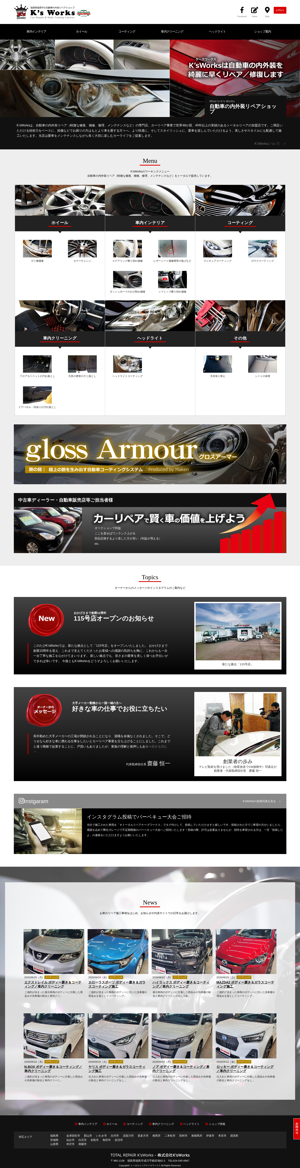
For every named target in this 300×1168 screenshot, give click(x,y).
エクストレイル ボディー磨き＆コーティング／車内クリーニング (53, 984)
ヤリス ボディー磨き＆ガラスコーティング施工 (117, 1069)
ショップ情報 (215, 1124)
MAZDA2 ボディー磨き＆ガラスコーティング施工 (245, 984)
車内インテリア (36, 31)
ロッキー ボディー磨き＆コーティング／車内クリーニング (245, 1069)
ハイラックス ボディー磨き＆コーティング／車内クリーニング (181, 984)
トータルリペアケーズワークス (146, 1165)
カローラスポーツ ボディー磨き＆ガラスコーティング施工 (117, 984)
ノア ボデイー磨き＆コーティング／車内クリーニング (181, 1069)
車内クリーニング (172, 31)
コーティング (126, 31)
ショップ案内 (262, 31)
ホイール (81, 31)
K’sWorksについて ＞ (270, 143)
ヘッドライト (217, 31)
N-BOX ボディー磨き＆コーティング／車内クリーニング (53, 1069)
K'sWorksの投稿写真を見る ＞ (262, 801)
